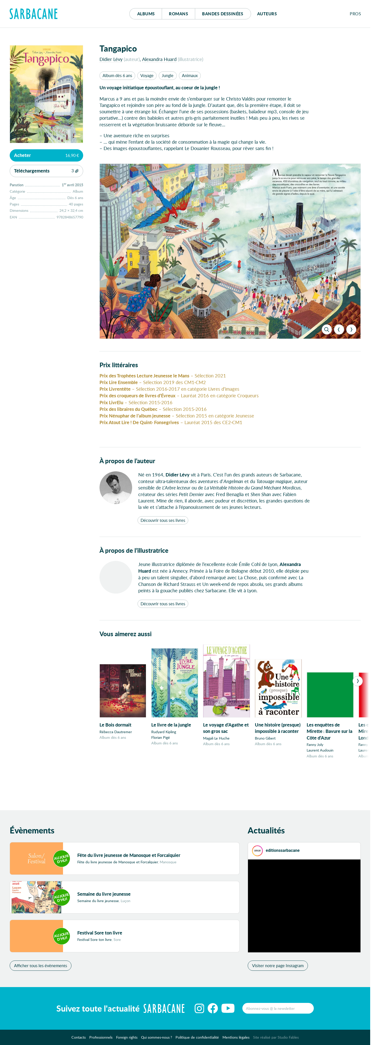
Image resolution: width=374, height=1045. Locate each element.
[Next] (351, 341)
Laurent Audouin (320, 767)
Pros (355, 14)
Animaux (190, 75)
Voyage (147, 75)
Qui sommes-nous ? (156, 1038)
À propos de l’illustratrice (133, 561)
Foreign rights (127, 1038)
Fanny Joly (315, 761)
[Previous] (339, 341)
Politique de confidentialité (197, 1038)
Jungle (167, 75)
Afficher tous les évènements (40, 967)
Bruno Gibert (265, 755)
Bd (222, 14)
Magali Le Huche (216, 755)
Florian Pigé (160, 754)
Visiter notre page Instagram (278, 967)
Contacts (78, 1038)
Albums (146, 14)
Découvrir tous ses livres (163, 532)
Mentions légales (236, 1038)
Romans (178, 14)
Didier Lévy (110, 59)
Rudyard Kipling (163, 748)
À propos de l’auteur (127, 472)
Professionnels (101, 1038)
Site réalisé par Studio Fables (276, 1038)
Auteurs (267, 14)
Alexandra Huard (159, 59)
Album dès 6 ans (117, 75)
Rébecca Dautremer (115, 748)
